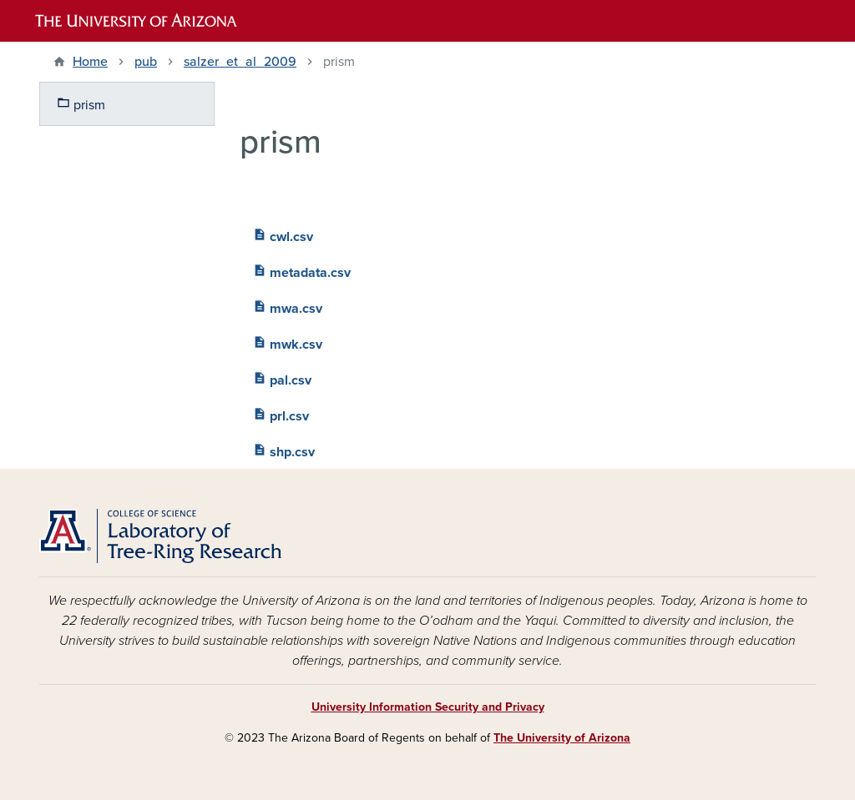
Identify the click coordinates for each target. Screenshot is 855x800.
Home (90, 61)
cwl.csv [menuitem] (283, 234)
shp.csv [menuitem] (284, 450)
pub (145, 61)
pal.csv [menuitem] (282, 378)
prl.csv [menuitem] (281, 414)
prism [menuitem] (81, 103)
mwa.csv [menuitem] (287, 306)
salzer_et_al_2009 (240, 61)
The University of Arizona (561, 738)
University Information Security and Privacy (427, 707)
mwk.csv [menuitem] (287, 342)
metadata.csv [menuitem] (302, 270)
